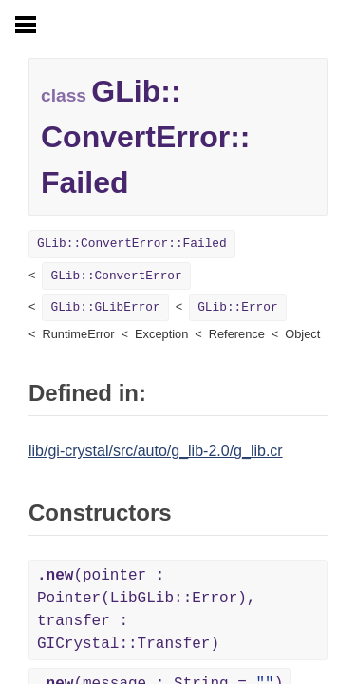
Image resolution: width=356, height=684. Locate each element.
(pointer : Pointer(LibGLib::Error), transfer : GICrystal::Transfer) (146, 610)
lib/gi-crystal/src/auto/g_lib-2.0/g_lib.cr (155, 451)
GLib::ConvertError (115, 276)
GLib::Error (237, 307)
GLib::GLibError (104, 307)
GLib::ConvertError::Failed (132, 244)
